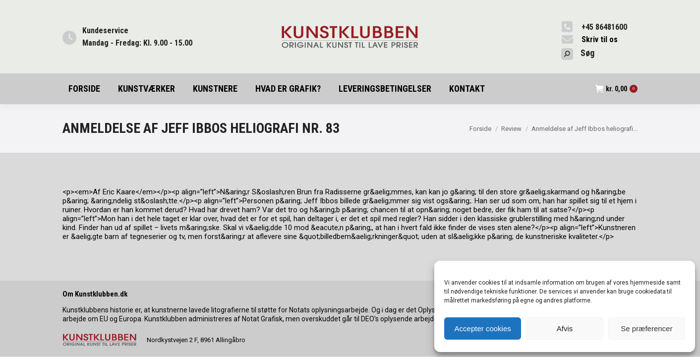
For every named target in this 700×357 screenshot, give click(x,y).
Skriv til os (600, 39)
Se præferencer (646, 328)
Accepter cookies (483, 328)
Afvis (565, 328)
